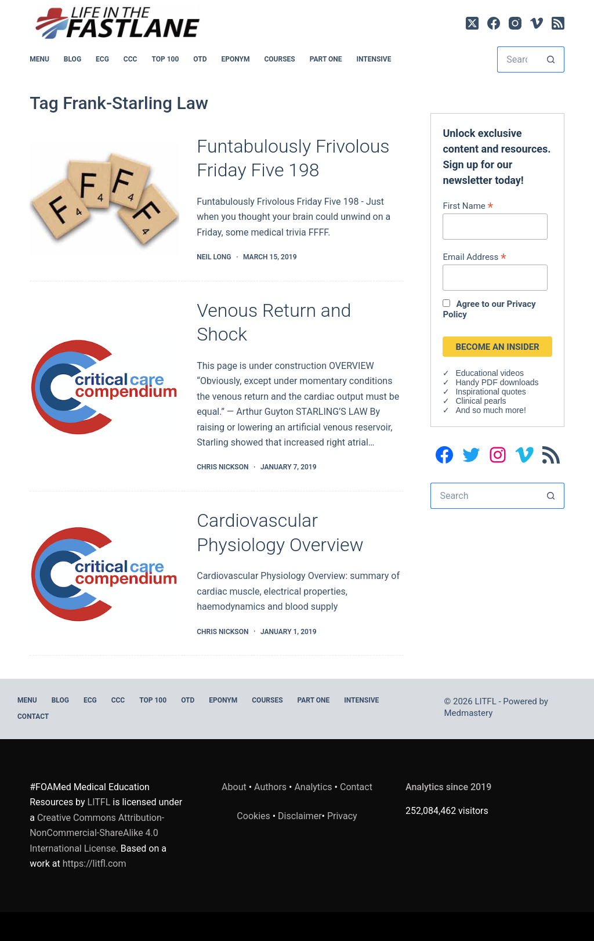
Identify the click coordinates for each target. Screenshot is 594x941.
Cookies (254, 815)
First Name (468, 206)
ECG (102, 59)
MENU (39, 59)
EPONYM (235, 59)
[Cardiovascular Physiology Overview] (104, 573)
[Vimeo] (536, 23)
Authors (270, 786)
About (234, 786)
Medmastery (468, 713)
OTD (200, 59)
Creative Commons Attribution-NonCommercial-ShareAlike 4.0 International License (97, 833)
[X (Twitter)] (472, 23)
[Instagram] (515, 23)
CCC (130, 59)
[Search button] (551, 59)
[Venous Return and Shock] (104, 386)
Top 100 (165, 59)
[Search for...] (517, 59)
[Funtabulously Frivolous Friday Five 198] (104, 199)
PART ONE (326, 59)
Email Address (474, 257)
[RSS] (558, 23)
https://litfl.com (94, 863)
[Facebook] (493, 23)
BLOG (72, 59)
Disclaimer (299, 815)
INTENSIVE (373, 59)
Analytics (313, 786)
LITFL (99, 802)
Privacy (342, 815)
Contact (33, 716)
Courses (279, 59)
